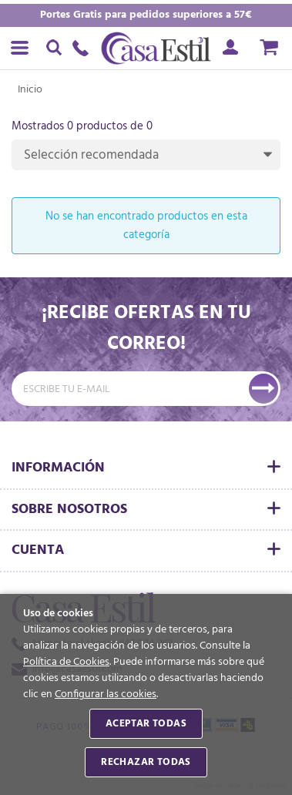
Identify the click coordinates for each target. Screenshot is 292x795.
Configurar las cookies (105, 694)
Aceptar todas (146, 724)
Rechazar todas (145, 762)
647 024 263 (84, 48)
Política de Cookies (66, 662)
